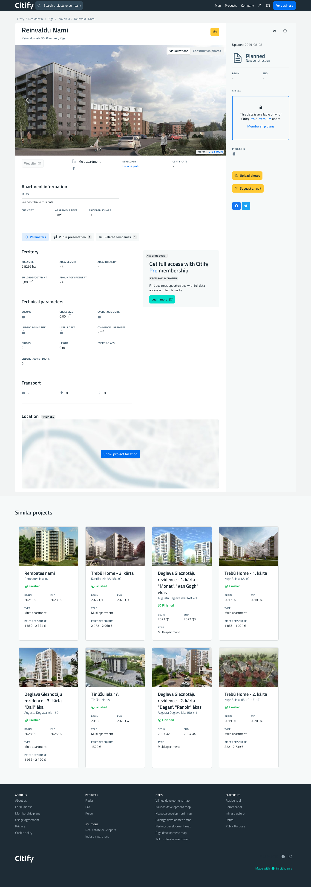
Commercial (234, 806)
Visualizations (178, 50)
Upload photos (247, 175)
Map (218, 5)
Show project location (121, 454)
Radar (89, 800)
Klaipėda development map (174, 813)
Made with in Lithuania (273, 868)
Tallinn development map (172, 839)
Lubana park (130, 166)
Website (32, 163)
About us (21, 800)
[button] (31, 100)
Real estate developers (100, 829)
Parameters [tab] (35, 236)
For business (284, 5)
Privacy (20, 826)
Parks (229, 819)
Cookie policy (23, 832)
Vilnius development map (173, 800)
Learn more (162, 299)
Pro (87, 806)
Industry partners (97, 836)
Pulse (89, 813)
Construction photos (207, 50)
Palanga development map (173, 819)
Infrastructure (235, 813)
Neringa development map (173, 826)
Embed (48, 417)
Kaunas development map (173, 806)
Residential (233, 800)
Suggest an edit (247, 188)
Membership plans (260, 126)
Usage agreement (27, 819)
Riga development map (171, 832)
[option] (120, 100)
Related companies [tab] (118, 236)
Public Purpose (235, 826)
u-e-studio (216, 151)
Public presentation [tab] (72, 236)
